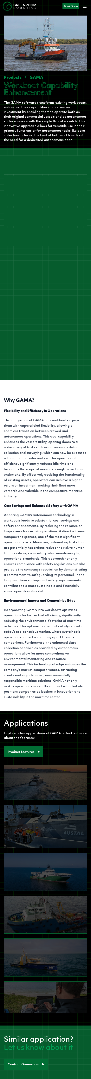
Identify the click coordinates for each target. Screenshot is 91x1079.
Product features (24, 752)
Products (13, 77)
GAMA (36, 77)
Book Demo (71, 6)
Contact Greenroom (26, 1064)
